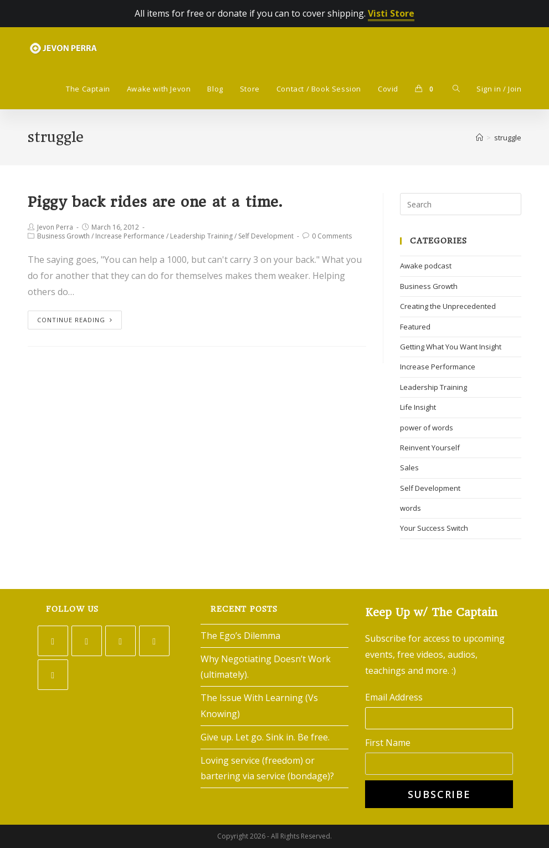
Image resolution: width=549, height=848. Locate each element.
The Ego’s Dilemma (240, 635)
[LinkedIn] (154, 641)
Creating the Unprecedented (448, 306)
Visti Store (391, 13)
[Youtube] (53, 674)
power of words (426, 428)
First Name (388, 743)
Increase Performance (130, 236)
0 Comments (332, 236)
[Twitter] (53, 641)
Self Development (266, 236)
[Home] (479, 138)
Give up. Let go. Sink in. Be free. (265, 737)
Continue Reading (74, 320)
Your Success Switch (434, 528)
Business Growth (63, 236)
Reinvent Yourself (430, 448)
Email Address (394, 697)
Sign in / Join (498, 89)
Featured (415, 327)
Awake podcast (425, 266)
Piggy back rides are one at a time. (155, 202)
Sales (409, 468)
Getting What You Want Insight (450, 347)
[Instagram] (120, 641)
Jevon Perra (55, 227)
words (410, 508)
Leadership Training (201, 236)
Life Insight (418, 407)
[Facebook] (86, 641)
